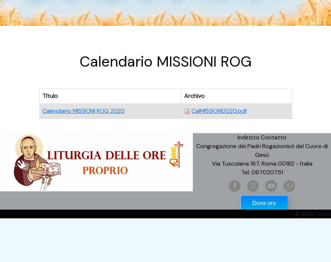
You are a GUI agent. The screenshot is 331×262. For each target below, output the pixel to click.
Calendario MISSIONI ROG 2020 (84, 111)
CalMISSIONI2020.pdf (219, 111)
